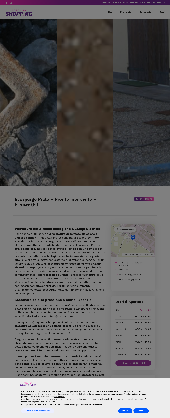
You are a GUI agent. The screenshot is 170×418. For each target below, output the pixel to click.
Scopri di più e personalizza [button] (38, 411)
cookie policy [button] (59, 397)
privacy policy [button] (119, 391)
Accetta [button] (141, 411)
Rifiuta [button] (125, 411)
